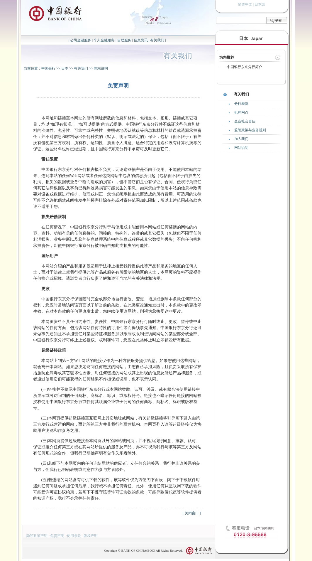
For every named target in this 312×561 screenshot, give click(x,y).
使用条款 (74, 536)
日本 (64, 68)
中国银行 (48, 68)
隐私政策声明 (37, 536)
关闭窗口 (192, 513)
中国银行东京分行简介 (244, 67)
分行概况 (241, 104)
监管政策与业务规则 (250, 130)
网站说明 (101, 68)
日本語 (260, 4)
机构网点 (241, 112)
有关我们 (157, 40)
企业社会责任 (244, 121)
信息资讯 (141, 40)
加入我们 (241, 139)
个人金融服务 (104, 40)
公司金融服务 (80, 40)
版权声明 (91, 536)
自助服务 (124, 40)
